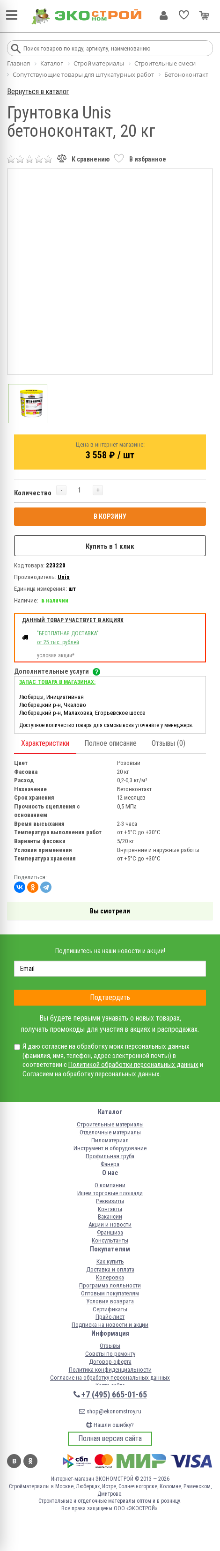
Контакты (110, 1209)
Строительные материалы (110, 1124)
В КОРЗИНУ (110, 516)
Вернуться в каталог (38, 91)
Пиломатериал (110, 1140)
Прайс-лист (110, 1316)
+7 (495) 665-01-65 (114, 1394)
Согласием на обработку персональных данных (91, 1074)
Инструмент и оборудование (110, 1148)
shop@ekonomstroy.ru (110, 1411)
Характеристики (45, 743)
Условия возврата (110, 1301)
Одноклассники (30, 1461)
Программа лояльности (110, 1285)
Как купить (110, 1261)
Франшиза (110, 1232)
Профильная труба (110, 1156)
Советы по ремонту (110, 1353)
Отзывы (110, 1345)
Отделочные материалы (110, 1132)
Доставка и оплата (110, 1269)
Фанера (110, 1164)
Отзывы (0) (168, 743)
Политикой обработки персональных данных (133, 1064)
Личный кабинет (164, 15)
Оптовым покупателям (110, 1293)
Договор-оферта (110, 1361)
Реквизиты (110, 1201)
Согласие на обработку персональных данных (110, 1377)
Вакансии (110, 1216)
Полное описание (110, 743)
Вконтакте (14, 1461)
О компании (110, 1185)
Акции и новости (110, 1224)
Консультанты (110, 1240)
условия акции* (55, 655)
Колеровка (110, 1277)
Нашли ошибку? (110, 1424)
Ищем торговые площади (110, 1193)
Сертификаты (110, 1309)
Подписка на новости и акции (110, 1324)
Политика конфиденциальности (110, 1369)
